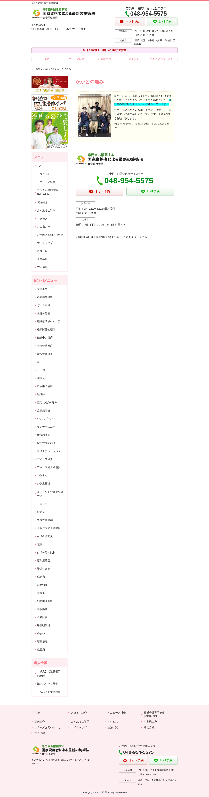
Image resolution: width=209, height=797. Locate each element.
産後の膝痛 (43, 434)
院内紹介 (42, 202)
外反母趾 (42, 475)
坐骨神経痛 (43, 313)
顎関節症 (42, 641)
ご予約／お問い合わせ (163, 59)
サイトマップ (45, 242)
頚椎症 (41, 394)
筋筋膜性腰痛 (45, 297)
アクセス (134, 59)
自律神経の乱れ (46, 552)
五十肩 (41, 370)
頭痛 (39, 544)
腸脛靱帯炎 (43, 625)
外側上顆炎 (43, 483)
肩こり (41, 362)
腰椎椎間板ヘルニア (49, 321)
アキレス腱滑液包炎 (49, 467)
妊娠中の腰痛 (45, 337)
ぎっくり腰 (43, 305)
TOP (46, 59)
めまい (41, 633)
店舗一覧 (42, 251)
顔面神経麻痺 (45, 601)
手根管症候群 (45, 520)
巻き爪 (41, 593)
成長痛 (41, 649)
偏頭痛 (41, 576)
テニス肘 (42, 503)
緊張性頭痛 (43, 568)
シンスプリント (46, 418)
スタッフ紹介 (45, 174)
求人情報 (42, 267)
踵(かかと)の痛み (47, 402)
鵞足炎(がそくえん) (48, 451)
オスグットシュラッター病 (50, 493)
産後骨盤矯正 (45, 354)
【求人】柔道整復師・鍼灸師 (50, 673)
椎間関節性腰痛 (46, 329)
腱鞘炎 (41, 511)
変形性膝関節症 (46, 443)
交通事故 (42, 289)
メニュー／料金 (75, 59)
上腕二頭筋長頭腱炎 (49, 528)
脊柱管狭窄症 (45, 345)
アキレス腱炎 (45, 459)
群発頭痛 (42, 584)
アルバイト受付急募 (49, 691)
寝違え (41, 378)
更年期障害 (43, 560)
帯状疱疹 (42, 609)
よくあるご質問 (46, 210)
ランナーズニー (46, 426)
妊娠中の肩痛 (45, 386)
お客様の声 (104, 59)
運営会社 (42, 259)
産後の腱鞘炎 (45, 536)
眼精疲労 (42, 617)
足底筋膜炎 (43, 410)
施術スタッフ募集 (47, 683)
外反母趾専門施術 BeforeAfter (47, 192)
